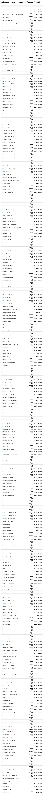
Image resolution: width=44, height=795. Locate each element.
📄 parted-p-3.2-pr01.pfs (6, 542)
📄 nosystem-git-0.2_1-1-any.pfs (8, 489)
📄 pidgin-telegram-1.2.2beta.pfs (8, 583)
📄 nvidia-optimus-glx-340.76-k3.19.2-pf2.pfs (10, 501)
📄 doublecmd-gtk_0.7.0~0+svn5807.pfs (10, 224)
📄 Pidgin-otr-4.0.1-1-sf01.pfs (7, 580)
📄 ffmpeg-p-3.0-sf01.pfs (6, 247)
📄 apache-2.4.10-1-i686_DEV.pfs (8, 107)
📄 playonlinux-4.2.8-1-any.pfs (7, 597)
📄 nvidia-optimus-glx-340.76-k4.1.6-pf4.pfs (10, 504)
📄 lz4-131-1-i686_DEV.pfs (7, 417)
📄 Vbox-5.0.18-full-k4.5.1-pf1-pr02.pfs (9, 720)
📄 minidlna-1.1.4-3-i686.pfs (7, 443)
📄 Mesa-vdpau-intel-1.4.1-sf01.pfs (8, 431)
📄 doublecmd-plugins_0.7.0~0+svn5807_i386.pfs (11, 227)
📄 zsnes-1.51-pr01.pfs (6, 792)
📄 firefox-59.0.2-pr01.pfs (7, 259)
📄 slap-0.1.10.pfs (5, 671)
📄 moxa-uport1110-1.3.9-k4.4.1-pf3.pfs (9, 454)
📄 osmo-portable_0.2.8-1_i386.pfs (8, 527)
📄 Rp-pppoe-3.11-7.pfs (6, 662)
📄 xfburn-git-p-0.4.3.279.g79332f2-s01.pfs (10, 775)
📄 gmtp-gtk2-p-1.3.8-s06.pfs (7, 306)
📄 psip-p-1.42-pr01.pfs (6, 627)
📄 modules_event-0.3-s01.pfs (8, 449)
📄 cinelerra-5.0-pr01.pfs (6, 165)
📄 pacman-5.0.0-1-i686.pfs (7, 530)
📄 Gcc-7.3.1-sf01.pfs (6, 283)
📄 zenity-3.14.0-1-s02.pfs (7, 786)
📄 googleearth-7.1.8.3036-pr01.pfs (9, 318)
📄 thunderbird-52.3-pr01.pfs (7, 700)
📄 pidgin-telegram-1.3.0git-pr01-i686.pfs (10, 586)
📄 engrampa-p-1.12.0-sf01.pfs (8, 242)
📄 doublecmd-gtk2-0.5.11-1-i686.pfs (9, 221)
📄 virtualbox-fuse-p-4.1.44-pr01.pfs (9, 729)
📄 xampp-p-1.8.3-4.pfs (6, 772)
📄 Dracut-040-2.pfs (6, 230)
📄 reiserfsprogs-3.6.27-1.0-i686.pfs (9, 656)
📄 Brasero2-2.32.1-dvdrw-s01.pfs (8, 142)
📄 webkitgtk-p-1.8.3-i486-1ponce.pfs (9, 746)
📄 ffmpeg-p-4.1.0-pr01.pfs (7, 250)
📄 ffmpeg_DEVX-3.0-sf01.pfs (7, 253)
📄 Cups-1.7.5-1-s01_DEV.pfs (7, 186)
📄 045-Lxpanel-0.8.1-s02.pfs (7, 40)
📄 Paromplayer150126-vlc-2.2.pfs (8, 539)
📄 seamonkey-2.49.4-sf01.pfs (8, 665)
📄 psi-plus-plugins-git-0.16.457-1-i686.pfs (10, 618)
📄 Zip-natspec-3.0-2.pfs (6, 789)
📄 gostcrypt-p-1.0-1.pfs (6, 321)
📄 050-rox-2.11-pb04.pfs (7, 49)
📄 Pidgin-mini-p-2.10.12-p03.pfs (8, 574)
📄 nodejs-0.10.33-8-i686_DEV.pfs (8, 486)
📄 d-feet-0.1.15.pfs (5, 203)
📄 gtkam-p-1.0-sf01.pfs (6, 353)
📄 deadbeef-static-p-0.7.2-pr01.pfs (9, 209)
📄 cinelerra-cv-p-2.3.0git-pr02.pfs (8, 168)
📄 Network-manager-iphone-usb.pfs (9, 480)
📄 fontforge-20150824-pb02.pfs (8, 271)
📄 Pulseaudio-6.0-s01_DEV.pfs (8, 635)
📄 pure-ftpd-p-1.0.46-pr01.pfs (8, 638)
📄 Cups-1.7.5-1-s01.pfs (6, 183)
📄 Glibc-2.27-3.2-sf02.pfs (7, 303)
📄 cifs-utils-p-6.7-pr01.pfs (7, 162)
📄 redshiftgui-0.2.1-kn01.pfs (7, 653)
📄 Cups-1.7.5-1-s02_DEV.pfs (7, 192)
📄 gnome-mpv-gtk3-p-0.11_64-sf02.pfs (9, 309)
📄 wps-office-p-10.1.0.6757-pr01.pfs (9, 766)
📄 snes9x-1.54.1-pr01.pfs (7, 682)
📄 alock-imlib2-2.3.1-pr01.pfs (7, 92)
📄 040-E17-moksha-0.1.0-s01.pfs (8, 31)
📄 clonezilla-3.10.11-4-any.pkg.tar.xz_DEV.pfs (11, 180)
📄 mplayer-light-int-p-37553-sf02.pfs (9, 457)
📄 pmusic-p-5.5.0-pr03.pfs (7, 609)
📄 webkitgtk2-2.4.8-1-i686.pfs (8, 755)
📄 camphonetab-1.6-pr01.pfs (7, 151)
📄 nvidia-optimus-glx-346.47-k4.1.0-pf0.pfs (10, 512)
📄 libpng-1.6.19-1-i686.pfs (7, 376)
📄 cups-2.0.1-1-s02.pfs (6, 195)
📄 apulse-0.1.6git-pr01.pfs (7, 110)
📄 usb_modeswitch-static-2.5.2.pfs (9, 712)
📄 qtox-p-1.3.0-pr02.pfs (6, 644)
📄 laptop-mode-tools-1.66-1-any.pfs (9, 371)
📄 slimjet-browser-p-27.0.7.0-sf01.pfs (9, 674)
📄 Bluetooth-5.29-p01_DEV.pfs (8, 130)
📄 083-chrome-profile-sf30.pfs (8, 58)
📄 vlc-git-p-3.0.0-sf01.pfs (7, 737)
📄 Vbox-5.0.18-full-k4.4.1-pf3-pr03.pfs (9, 718)
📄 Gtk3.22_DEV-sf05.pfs (7, 350)
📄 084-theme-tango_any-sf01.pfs (8, 75)
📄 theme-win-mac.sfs (6, 697)
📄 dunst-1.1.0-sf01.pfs (6, 236)
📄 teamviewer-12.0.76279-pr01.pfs (9, 691)
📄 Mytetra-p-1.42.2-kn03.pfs (7, 477)
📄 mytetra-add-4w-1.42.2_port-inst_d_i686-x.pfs (11, 474)
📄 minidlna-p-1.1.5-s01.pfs (7, 446)
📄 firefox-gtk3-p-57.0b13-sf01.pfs (8, 265)
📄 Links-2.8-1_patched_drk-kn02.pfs (9, 397)
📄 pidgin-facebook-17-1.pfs (7, 568)
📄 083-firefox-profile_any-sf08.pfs (8, 61)
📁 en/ (3, 9)
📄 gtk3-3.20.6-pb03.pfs (6, 335)
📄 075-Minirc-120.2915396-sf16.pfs (9, 55)
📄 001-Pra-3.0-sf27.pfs (6, 17)
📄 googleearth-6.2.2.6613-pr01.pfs (9, 315)
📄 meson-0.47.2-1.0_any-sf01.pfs (8, 437)
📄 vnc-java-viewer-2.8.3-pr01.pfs (8, 740)
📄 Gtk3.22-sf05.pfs (5, 347)
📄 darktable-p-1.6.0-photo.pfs (8, 206)
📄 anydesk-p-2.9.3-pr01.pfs (7, 98)
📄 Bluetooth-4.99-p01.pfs (7, 124)
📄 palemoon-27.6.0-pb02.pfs (7, 533)
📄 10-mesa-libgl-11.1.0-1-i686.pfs (8, 83)
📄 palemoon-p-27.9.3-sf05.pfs (8, 536)
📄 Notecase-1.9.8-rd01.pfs (7, 492)
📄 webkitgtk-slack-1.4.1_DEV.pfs (8, 752)
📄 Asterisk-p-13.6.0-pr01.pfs (7, 113)
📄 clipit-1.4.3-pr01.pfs (6, 171)
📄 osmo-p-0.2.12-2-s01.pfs (7, 521)
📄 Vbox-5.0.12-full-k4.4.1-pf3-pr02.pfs (9, 715)
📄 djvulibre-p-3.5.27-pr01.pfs (7, 218)
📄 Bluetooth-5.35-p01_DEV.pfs (8, 136)
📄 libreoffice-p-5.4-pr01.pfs (7, 382)
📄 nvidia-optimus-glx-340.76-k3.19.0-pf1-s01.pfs (11, 498)
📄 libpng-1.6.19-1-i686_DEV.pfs (8, 379)
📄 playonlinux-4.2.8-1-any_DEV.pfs (9, 600)
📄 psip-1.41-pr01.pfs (6, 624)
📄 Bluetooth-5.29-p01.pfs (7, 127)
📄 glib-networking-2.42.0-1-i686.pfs (9, 294)
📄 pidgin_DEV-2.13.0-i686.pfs (8, 594)
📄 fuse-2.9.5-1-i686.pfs (6, 280)
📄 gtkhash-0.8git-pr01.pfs (7, 356)
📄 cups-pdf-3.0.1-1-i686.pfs (7, 201)
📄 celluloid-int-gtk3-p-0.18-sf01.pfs (9, 154)
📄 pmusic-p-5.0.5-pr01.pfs (7, 603)
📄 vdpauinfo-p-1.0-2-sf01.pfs (7, 726)
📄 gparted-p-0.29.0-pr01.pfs (7, 324)
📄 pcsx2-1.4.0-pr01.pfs (6, 556)
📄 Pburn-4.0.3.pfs (5, 550)
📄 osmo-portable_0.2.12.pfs (7, 524)
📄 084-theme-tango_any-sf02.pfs (8, 78)
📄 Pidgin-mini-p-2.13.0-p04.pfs (8, 577)
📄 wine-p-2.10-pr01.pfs (6, 761)
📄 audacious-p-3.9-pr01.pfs (7, 121)
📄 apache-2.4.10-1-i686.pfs (7, 104)
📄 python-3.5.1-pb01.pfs (7, 641)
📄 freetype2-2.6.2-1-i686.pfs (7, 277)
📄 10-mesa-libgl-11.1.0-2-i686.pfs (8, 86)
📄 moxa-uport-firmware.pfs (7, 451)
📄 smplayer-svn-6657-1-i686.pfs (8, 679)
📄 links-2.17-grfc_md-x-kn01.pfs (8, 394)
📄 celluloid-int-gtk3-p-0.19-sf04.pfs (9, 157)
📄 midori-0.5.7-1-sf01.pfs (7, 440)
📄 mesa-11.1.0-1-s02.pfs (7, 423)
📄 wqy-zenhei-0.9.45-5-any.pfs (8, 769)
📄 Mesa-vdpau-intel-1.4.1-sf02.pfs (8, 434)
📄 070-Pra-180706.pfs (6, 52)
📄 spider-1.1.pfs (5, 688)
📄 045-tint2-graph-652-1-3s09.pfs (8, 43)
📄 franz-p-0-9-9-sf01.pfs (6, 274)
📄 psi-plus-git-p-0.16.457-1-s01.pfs (9, 615)
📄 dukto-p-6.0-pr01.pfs (6, 233)
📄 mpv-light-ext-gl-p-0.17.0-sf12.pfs (9, 465)
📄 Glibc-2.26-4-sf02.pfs (6, 300)
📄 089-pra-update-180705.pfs (8, 81)
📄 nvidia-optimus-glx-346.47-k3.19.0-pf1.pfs (10, 506)
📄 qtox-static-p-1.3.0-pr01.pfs (8, 647)
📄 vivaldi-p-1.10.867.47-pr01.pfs (8, 731)
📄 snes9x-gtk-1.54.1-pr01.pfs (7, 685)
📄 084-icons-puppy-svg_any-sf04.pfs (9, 64)
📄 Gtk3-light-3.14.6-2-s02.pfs (7, 338)
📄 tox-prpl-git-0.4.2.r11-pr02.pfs (8, 706)
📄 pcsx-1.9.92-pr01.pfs (6, 553)
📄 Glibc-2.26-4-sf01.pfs (6, 297)
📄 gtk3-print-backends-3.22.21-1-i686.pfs (10, 344)
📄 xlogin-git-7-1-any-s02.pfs (7, 781)
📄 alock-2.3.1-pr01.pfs (6, 89)
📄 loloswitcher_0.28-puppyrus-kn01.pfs (9, 409)
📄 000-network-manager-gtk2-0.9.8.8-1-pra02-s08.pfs (12, 14)
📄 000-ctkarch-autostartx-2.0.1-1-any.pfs (10, 11)
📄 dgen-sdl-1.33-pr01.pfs (7, 212)
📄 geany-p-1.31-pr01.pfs (7, 286)
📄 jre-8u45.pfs (5, 365)
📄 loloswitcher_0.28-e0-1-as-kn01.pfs (9, 403)
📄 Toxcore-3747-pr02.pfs (7, 709)
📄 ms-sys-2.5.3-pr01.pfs (6, 471)
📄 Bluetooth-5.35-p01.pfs (7, 133)
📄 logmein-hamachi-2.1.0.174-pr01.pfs (9, 400)
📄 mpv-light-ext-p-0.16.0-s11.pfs (8, 468)
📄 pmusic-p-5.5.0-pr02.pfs (7, 606)
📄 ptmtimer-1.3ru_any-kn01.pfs (8, 630)
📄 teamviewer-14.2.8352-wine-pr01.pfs (9, 694)
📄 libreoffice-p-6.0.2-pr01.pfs (7, 385)
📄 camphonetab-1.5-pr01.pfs (7, 145)
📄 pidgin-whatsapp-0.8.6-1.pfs (8, 589)
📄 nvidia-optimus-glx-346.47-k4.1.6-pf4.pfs (10, 515)
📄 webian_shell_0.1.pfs (6, 743)
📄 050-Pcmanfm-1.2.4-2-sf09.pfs (8, 46)
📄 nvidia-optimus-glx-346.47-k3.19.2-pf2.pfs (10, 509)
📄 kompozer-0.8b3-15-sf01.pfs (8, 368)
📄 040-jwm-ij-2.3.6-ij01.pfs (7, 37)
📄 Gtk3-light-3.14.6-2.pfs (7, 341)
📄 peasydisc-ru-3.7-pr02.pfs (7, 559)
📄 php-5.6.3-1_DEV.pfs (6, 565)
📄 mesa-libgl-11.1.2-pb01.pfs (7, 429)
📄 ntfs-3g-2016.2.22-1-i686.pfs (8, 495)
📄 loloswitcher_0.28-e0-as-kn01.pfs (9, 406)
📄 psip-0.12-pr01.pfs (6, 621)
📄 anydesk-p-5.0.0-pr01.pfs (7, 101)
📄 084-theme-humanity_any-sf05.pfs (9, 67)
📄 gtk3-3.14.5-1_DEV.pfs (7, 332)
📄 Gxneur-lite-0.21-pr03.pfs (7, 359)
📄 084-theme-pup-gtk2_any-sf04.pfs (9, 70)
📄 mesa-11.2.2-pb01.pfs (7, 426)
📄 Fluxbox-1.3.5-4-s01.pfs (7, 268)
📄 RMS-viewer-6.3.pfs (6, 659)
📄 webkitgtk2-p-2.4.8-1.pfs (7, 758)
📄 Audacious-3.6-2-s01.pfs (7, 118)
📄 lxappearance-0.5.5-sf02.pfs (8, 412)
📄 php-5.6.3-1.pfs (5, 562)
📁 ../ (3, 7)
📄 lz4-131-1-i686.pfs (6, 415)
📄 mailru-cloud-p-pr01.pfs (7, 420)
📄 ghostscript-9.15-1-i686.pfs (7, 291)
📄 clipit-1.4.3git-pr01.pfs (6, 174)
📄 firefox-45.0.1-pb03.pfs (7, 256)
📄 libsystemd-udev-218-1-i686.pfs (8, 388)
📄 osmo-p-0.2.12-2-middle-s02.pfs (8, 518)
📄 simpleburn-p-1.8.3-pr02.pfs (8, 668)
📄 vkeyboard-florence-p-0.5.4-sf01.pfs (9, 734)
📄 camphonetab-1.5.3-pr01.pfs (8, 148)
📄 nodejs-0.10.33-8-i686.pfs (7, 483)
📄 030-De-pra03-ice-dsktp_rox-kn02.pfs (10, 23)
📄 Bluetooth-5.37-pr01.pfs (7, 139)
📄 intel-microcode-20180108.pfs (8, 362)
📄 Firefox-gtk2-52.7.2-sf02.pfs (8, 262)
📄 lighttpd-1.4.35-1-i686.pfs (7, 391)
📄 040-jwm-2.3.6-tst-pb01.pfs (7, 34)
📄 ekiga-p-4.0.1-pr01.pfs (7, 239)
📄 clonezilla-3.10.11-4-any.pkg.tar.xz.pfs (10, 177)
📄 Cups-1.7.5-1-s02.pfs (6, 189)
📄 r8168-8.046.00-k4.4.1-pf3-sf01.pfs (9, 650)
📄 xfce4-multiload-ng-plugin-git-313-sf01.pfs (10, 778)
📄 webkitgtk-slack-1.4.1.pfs (7, 749)
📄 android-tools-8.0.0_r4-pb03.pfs (8, 95)
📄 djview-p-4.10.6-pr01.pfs (7, 215)
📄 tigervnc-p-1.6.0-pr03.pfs (7, 703)
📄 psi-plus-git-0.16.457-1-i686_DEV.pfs (9, 612)
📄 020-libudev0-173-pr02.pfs (7, 20)
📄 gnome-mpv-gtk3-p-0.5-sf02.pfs (8, 312)
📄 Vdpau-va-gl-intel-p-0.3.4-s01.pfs (9, 723)
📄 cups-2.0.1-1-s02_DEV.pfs (7, 198)
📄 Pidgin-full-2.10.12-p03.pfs (7, 571)
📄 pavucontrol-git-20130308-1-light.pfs (9, 545)
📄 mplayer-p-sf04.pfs (6, 460)
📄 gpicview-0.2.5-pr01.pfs (7, 327)
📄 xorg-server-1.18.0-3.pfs (7, 783)
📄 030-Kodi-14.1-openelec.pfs (8, 26)
